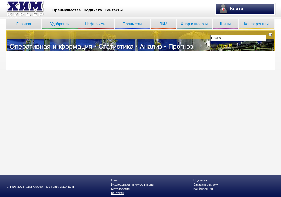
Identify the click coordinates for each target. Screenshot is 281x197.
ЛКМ (163, 24)
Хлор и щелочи (194, 24)
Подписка (92, 10)
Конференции (256, 24)
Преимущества (66, 10)
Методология (120, 188)
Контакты (114, 10)
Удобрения (59, 24)
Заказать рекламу (205, 184)
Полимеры (132, 24)
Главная (23, 24)
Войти (236, 8)
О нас (115, 180)
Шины (225, 24)
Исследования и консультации (132, 184)
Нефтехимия (96, 24)
